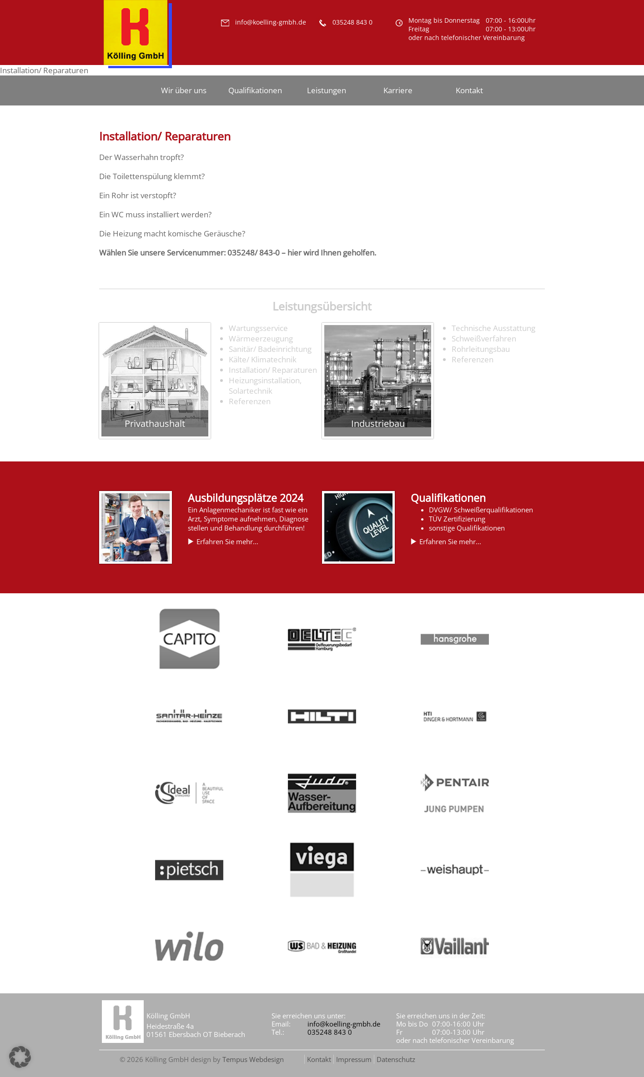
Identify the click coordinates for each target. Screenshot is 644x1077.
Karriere (398, 90)
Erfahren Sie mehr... (227, 541)
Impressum (354, 1059)
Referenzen (250, 401)
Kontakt (469, 90)
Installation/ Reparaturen (273, 370)
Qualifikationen (255, 90)
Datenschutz (396, 1059)
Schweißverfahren (484, 338)
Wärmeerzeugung (261, 338)
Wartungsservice (258, 328)
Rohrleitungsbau (481, 349)
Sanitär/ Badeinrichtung (270, 349)
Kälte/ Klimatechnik (263, 359)
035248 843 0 (329, 1032)
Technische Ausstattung (493, 328)
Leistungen (326, 90)
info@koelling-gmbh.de (343, 1023)
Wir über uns (183, 90)
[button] (20, 1057)
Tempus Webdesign (253, 1059)
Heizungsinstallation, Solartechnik (265, 385)
